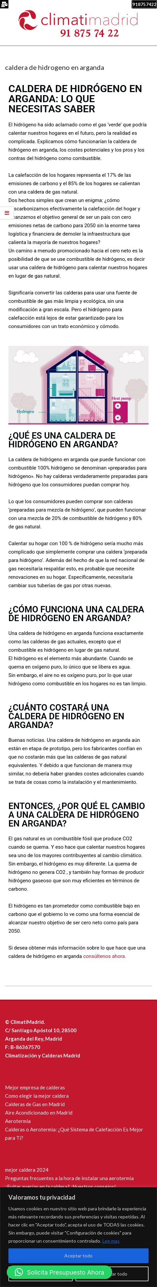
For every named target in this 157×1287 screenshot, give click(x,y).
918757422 (144, 4)
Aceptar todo (78, 1255)
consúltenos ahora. (104, 956)
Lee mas (111, 1241)
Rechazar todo (112, 1274)
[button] (59, 1272)
